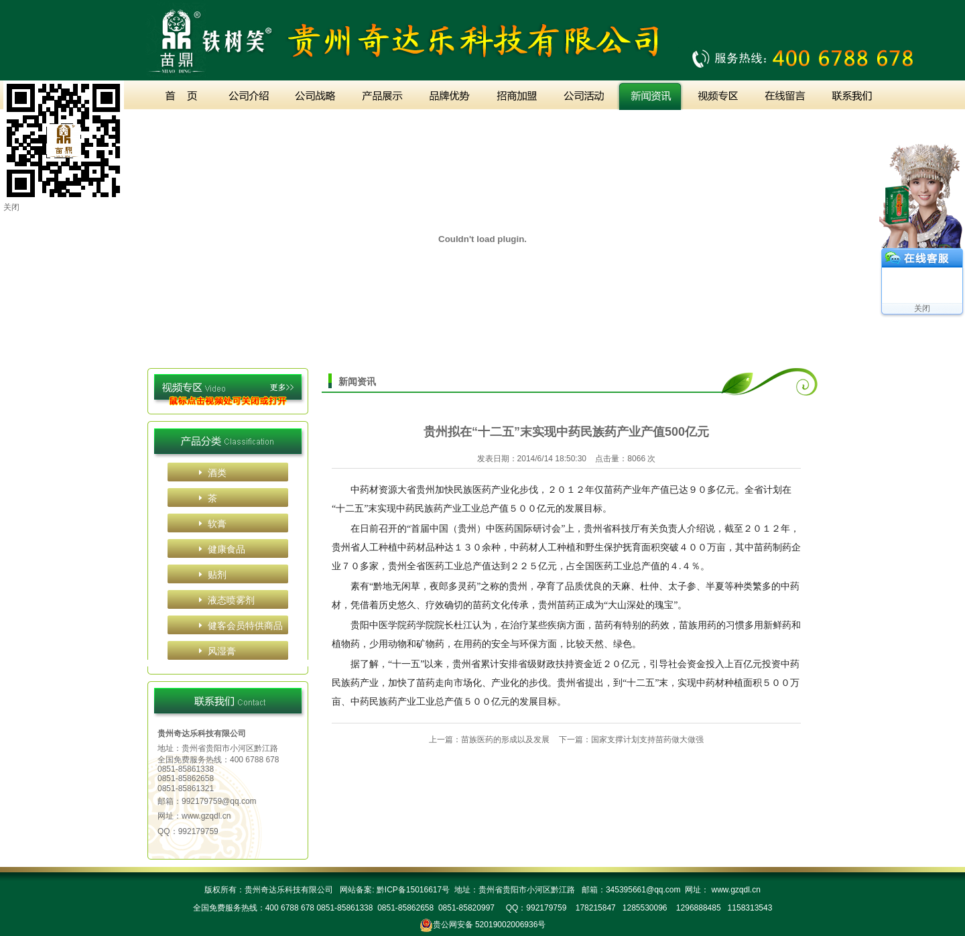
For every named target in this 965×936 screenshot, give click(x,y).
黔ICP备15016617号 (412, 889)
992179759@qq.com (219, 801)
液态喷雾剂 (231, 600)
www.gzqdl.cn (206, 816)
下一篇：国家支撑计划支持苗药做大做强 (631, 739)
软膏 (217, 523)
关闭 (922, 308)
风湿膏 (222, 651)
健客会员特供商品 (245, 625)
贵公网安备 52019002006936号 (489, 924)
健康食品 (226, 549)
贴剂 (217, 574)
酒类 (217, 472)
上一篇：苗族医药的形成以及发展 (489, 739)
